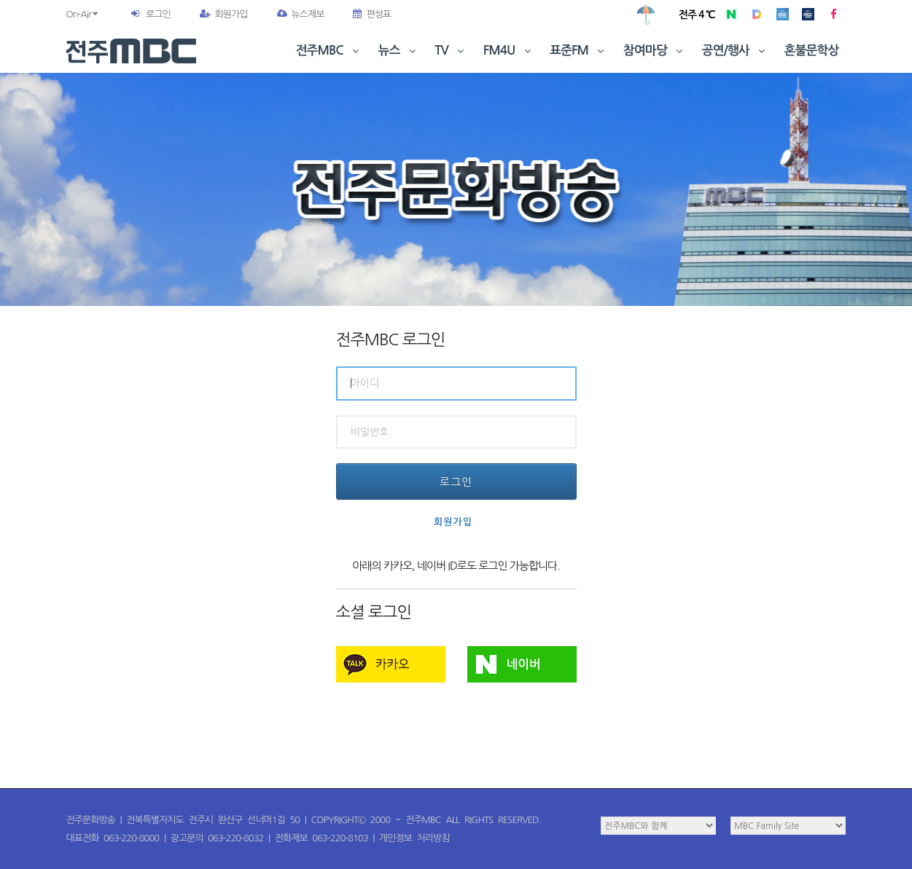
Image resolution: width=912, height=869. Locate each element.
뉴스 (398, 50)
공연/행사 (735, 50)
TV (450, 50)
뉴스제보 (300, 14)
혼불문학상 (811, 50)
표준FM (578, 50)
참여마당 (654, 50)
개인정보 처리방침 (414, 838)
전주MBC (329, 50)
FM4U (508, 50)
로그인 (158, 14)
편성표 (372, 14)
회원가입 (224, 14)
